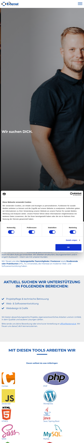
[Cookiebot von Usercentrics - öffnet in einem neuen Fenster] (71, 194)
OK (68, 247)
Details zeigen (71, 240)
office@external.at (68, 324)
